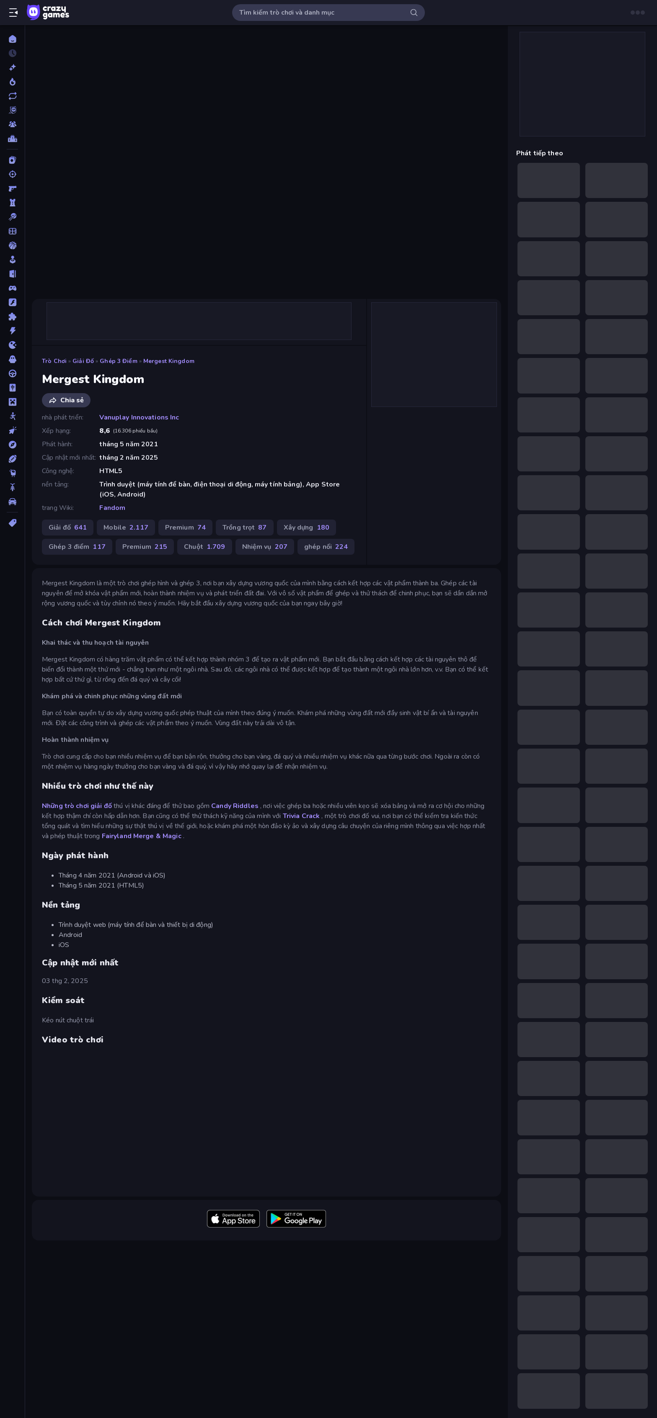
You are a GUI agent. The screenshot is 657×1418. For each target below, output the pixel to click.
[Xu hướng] (12, 82)
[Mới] (12, 67)
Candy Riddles (235, 806)
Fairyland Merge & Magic (141, 836)
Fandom (112, 507)
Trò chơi (54, 361)
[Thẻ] (12, 523)
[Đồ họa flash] (12, 302)
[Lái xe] (12, 373)
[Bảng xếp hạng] (12, 138)
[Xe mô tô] (12, 487)
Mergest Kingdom (168, 361)
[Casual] (12, 259)
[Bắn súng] (12, 174)
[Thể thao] (12, 459)
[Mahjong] (12, 388)
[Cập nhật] (12, 96)
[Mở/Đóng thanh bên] (13, 13)
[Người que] (12, 416)
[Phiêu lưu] (12, 444)
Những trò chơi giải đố (77, 806)
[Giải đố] (12, 316)
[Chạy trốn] (12, 274)
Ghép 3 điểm (118, 361)
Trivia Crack (301, 816)
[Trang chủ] (12, 39)
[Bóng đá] (12, 231)
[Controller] (12, 288)
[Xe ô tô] (12, 501)
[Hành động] (12, 331)
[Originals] (12, 110)
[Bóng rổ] (12, 245)
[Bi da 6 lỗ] (12, 217)
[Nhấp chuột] (12, 430)
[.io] (12, 345)
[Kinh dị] (12, 359)
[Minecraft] (12, 402)
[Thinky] (12, 473)
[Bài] (12, 160)
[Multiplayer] (12, 124)
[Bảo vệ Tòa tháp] (12, 203)
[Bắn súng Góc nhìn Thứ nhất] (12, 188)
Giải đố (83, 361)
